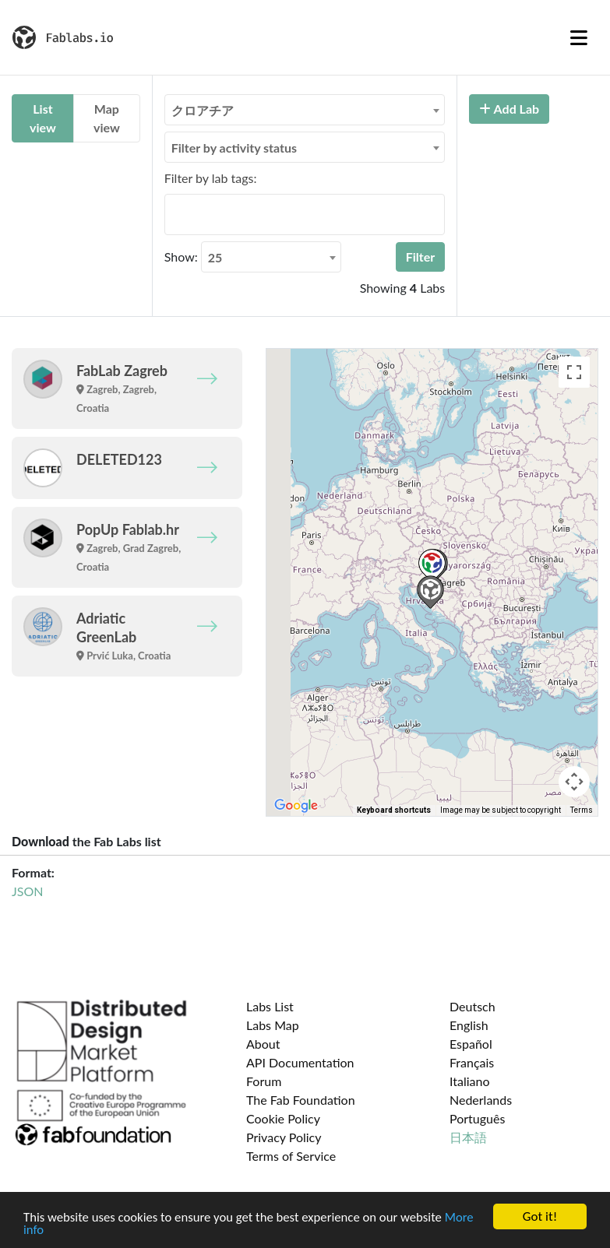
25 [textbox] (215, 257)
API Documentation (300, 1062)
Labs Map (272, 1025)
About (263, 1043)
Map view (106, 118)
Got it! (540, 1216)
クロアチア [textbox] (202, 110)
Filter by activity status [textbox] (234, 147)
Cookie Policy (283, 1118)
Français (472, 1062)
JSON (27, 891)
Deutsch (472, 1006)
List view (43, 118)
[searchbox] (173, 214)
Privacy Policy (284, 1137)
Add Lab (509, 108)
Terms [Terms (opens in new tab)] (581, 810)
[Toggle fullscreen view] (574, 372)
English (469, 1025)
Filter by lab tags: (210, 178)
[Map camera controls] (574, 781)
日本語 (468, 1137)
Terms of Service (291, 1155)
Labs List (270, 1006)
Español (471, 1043)
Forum (263, 1081)
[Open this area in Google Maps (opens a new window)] (296, 806)
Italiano (470, 1081)
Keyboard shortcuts (394, 810)
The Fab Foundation (300, 1099)
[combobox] (305, 109)
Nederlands (481, 1099)
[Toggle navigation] (579, 37)
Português (477, 1118)
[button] (432, 565)
